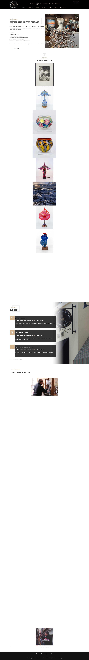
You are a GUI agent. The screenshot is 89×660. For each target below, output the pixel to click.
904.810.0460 (76, 3)
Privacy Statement (52, 658)
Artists (30, 7)
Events (37, 7)
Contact (63, 7)
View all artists (47, 647)
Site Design (60, 658)
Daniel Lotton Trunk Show (21, 332)
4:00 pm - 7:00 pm (38, 335)
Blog (50, 7)
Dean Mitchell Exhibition (21, 318)
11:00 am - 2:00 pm (38, 320)
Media (55, 7)
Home (22, 7)
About (44, 7)
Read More (17, 48)
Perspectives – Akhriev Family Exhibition (24, 347)
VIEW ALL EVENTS (19, 359)
